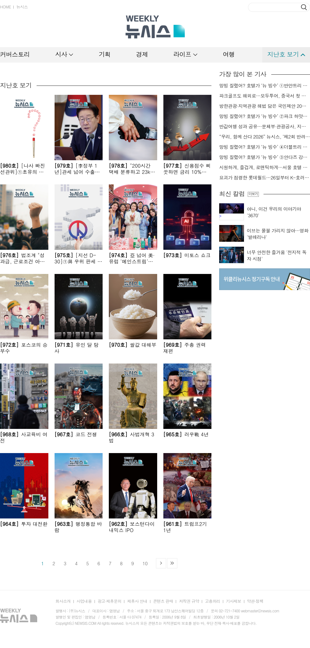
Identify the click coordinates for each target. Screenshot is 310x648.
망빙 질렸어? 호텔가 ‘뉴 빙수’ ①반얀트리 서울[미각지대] (264, 85)
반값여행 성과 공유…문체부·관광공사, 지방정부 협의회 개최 (264, 126)
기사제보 (233, 601)
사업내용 (84, 601)
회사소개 (63, 601)
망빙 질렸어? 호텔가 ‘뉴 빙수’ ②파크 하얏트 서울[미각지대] (264, 116)
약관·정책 (255, 601)
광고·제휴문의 (110, 601)
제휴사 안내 (137, 601)
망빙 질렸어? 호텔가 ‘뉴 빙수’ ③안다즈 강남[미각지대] (264, 157)
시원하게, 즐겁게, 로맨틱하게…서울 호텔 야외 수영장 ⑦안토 (264, 167)
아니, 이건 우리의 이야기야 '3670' (274, 211)
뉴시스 (22, 6)
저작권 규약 (189, 601)
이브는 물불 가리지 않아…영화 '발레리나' (277, 233)
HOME (5, 6)
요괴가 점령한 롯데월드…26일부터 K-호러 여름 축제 (264, 177)
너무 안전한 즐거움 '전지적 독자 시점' (277, 255)
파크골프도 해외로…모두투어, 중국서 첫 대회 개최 (264, 96)
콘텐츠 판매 (163, 601)
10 (145, 563)
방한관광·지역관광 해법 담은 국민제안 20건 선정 (264, 106)
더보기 (253, 194)
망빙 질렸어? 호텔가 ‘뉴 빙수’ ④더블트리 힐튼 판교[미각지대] (264, 147)
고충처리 (212, 601)
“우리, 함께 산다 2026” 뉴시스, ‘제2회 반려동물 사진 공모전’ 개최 (264, 136)
